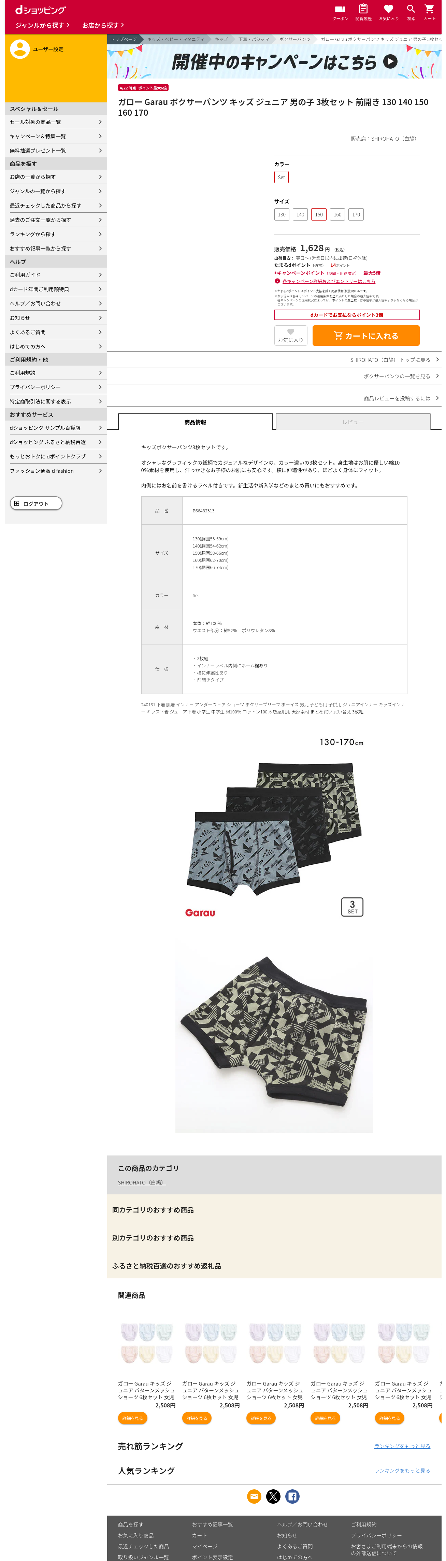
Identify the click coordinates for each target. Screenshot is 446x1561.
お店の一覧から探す (33, 176)
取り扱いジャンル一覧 (143, 1557)
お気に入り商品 (136, 1535)
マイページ (205, 1546)
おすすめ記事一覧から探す (40, 248)
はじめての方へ (28, 346)
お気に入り (291, 339)
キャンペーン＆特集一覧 (38, 136)
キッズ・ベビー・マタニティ (175, 39)
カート (199, 1535)
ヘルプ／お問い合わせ (35, 303)
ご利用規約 (22, 372)
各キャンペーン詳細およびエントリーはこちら (329, 281)
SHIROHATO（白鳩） (142, 1182)
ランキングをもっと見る (402, 1445)
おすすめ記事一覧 (212, 1524)
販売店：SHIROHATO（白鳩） (385, 138)
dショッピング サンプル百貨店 (45, 427)
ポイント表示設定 (212, 1557)
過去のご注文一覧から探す (40, 219)
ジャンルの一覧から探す (38, 191)
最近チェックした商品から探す (46, 205)
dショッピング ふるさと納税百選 (48, 441)
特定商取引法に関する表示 (40, 401)
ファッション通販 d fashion (42, 470)
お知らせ (20, 317)
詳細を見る (133, 1418)
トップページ (124, 39)
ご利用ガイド (25, 274)
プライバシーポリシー (35, 387)
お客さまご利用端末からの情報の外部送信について (387, 1550)
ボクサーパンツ (295, 39)
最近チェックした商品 (143, 1546)
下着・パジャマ (254, 39)
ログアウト (36, 503)
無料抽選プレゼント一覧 (38, 150)
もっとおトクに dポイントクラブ (48, 456)
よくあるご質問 (28, 332)
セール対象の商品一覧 (35, 121)
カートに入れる (366, 335)
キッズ (221, 39)
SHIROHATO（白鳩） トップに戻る (390, 359)
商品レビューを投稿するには (397, 398)
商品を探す (131, 1524)
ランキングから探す (33, 234)
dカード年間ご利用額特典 (39, 289)
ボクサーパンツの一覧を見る (397, 376)
